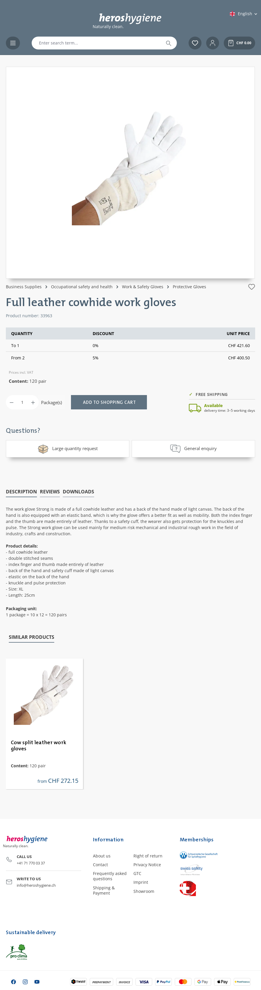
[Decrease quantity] (11, 402)
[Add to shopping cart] (109, 402)
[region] (130, 173)
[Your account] (212, 43)
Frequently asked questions (110, 875)
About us (102, 855)
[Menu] (13, 43)
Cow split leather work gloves (38, 745)
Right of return (147, 855)
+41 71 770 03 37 (31, 862)
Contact (100, 864)
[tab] (21, 491)
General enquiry (193, 448)
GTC (137, 873)
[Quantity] (22, 402)
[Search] (168, 43)
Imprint (140, 882)
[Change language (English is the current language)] (244, 14)
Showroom (143, 891)
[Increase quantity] (33, 402)
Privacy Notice (147, 864)
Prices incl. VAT (21, 372)
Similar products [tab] (31, 637)
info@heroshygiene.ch (36, 885)
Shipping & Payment (104, 890)
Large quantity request (67, 448)
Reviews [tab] (50, 491)
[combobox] (96, 43)
